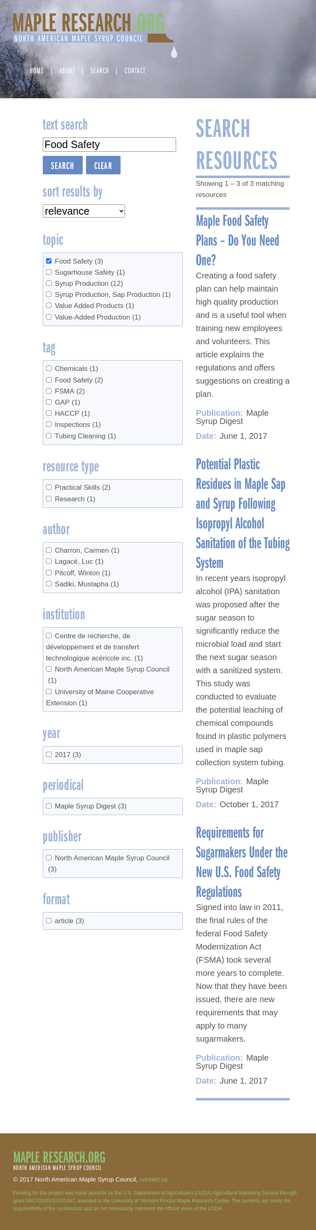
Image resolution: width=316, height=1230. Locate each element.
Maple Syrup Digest (90, 806)
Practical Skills (82, 487)
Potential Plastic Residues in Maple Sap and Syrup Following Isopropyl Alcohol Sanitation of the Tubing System (243, 512)
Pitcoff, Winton (82, 573)
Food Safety (79, 261)
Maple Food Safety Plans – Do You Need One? (237, 239)
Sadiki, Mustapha (87, 584)
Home (37, 70)
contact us (153, 1179)
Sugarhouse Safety (90, 272)
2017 (68, 755)
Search (100, 70)
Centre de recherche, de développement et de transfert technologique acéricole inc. (94, 647)
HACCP (72, 413)
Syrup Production (89, 283)
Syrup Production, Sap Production (113, 295)
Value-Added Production (98, 317)
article (69, 921)
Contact (135, 70)
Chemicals (76, 369)
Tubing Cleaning (85, 436)
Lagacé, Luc (79, 561)
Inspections (78, 425)
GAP (67, 402)
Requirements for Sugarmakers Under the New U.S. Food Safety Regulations (242, 861)
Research (75, 499)
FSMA (70, 391)
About (67, 70)
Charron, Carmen (87, 550)
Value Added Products (94, 306)
